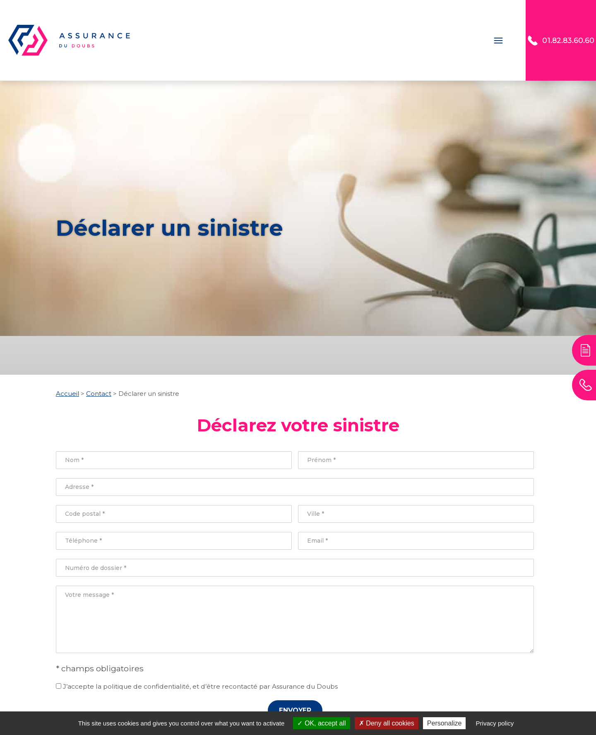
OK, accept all (321, 723)
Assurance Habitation (367, 40)
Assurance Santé (451, 40)
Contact (509, 40)
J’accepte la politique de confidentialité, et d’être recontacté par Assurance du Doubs (197, 686)
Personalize (444, 723)
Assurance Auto (203, 40)
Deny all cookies (386, 723)
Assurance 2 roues (280, 40)
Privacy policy (495, 723)
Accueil (147, 40)
